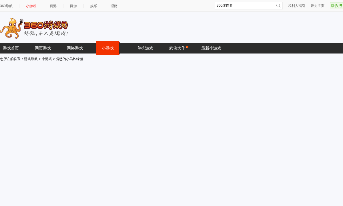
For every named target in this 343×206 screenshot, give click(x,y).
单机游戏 (145, 48)
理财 (114, 6)
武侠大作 (178, 47)
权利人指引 (296, 6)
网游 (73, 6)
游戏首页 (11, 48)
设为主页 (317, 6)
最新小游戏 (211, 48)
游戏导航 (31, 59)
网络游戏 (75, 48)
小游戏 (31, 6)
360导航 (6, 6)
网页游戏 (43, 48)
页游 (53, 6)
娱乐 (93, 6)
